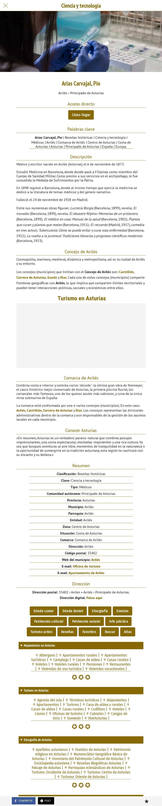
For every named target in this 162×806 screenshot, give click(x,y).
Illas (63, 277)
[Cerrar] (5, 5)
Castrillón (126, 272)
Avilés (20, 410)
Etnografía (100, 611)
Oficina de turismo (86, 566)
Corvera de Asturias (31, 277)
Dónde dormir (72, 611)
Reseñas (67, 632)
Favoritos (89, 632)
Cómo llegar (81, 115)
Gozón (52, 277)
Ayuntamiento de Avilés (86, 573)
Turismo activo (41, 632)
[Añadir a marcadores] (146, 801)
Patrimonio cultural (48, 621)
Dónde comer (43, 611)
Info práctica (118, 621)
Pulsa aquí (94, 598)
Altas (128, 632)
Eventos (122, 611)
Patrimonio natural (86, 621)
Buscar (110, 632)
